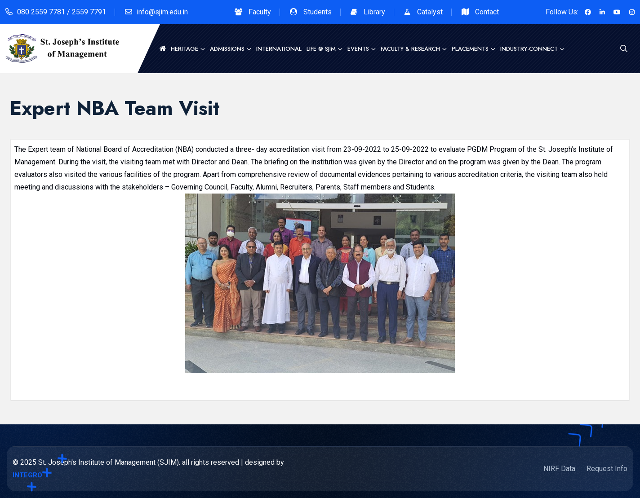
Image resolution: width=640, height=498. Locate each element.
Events (358, 48)
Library (374, 12)
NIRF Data (559, 468)
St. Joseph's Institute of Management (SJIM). (109, 462)
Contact (487, 12)
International (279, 48)
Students (317, 12)
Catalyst (430, 12)
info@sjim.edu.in (162, 12)
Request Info (607, 468)
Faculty (260, 12)
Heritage (184, 48)
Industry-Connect (529, 48)
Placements (470, 48)
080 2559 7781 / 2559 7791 (61, 12)
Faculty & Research (410, 48)
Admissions (227, 48)
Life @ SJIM (321, 48)
